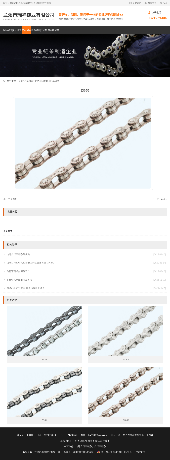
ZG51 (164, 199)
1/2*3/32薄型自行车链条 (47, 81)
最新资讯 (36, 30)
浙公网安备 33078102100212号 (116, 452)
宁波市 (106, 441)
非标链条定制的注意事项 (86, 280)
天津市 (91, 441)
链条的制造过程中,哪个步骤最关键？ (86, 288)
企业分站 (136, 3)
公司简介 (17, 30)
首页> (21, 81)
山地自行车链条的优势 (86, 254)
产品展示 (26, 30)
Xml (165, 3)
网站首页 (8, 30)
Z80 (14, 199)
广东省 (76, 441)
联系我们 (45, 30)
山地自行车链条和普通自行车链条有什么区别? (86, 263)
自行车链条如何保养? (86, 271)
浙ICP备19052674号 (83, 452)
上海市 (83, 441)
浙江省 (98, 441)
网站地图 (152, 3)
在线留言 (54, 30)
